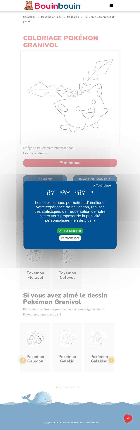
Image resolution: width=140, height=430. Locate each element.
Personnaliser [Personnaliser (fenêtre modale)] (70, 238)
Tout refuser (102, 185)
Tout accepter (70, 230)
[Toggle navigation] (111, 5)
